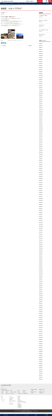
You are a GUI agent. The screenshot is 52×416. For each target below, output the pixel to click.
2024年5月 (40, 86)
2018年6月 (40, 211)
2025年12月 (41, 52)
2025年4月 (40, 68)
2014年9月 (40, 300)
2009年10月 (41, 352)
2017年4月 (40, 239)
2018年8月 (40, 207)
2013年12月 (41, 308)
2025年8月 (40, 60)
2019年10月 (41, 179)
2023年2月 (40, 106)
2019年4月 (40, 191)
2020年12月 (41, 151)
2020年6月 (40, 163)
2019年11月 (41, 177)
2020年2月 (40, 171)
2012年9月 (40, 324)
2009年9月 (40, 354)
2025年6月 (40, 64)
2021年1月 (40, 149)
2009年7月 (40, 358)
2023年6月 (40, 102)
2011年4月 (40, 330)
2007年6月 (40, 374)
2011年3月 (40, 332)
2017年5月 (40, 237)
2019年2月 (40, 195)
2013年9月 (40, 310)
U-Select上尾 (12, 394)
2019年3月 (40, 193)
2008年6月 (40, 366)
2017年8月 (40, 231)
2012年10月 (41, 322)
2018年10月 (41, 203)
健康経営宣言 (19, 406)
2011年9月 (40, 328)
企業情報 (47, 3)
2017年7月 (40, 233)
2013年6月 (40, 314)
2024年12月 (41, 76)
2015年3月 (40, 288)
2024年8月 (40, 80)
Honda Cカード (11, 405)
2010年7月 (40, 346)
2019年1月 (40, 197)
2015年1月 (40, 292)
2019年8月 (40, 183)
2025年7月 (40, 62)
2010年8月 (40, 344)
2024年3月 (40, 90)
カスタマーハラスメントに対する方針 (22, 403)
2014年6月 (40, 306)
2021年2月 (40, 147)
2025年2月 (40, 72)
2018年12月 (41, 199)
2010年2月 (40, 350)
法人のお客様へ (19, 401)
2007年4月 (40, 376)
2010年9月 (40, 342)
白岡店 (11, 391)
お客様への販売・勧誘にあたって (21, 402)
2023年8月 (40, 98)
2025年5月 (40, 66)
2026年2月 (40, 48)
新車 (11, 3)
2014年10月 (41, 298)
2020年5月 (40, 165)
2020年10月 (41, 155)
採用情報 (40, 1)
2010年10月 (41, 340)
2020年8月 (40, 159)
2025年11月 (41, 54)
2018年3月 (40, 217)
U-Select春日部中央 (25, 394)
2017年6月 (40, 235)
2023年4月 (40, 104)
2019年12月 (41, 175)
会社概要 (19, 400)
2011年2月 (40, 334)
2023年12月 (41, 92)
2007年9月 (40, 370)
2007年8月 (40, 372)
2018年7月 (40, 209)
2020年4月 (40, 167)
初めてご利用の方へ (30, 1)
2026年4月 (40, 44)
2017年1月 (40, 245)
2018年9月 (40, 205)
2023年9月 (40, 96)
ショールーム (4, 3)
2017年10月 (41, 227)
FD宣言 (19, 404)
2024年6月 (40, 84)
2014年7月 (40, 304)
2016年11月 (41, 249)
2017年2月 (40, 243)
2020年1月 (40, 173)
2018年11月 (41, 201)
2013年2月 (40, 318)
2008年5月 (40, 368)
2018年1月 (40, 221)
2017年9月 (40, 229)
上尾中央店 (3, 391)
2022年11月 (41, 112)
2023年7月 (40, 100)
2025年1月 (40, 74)
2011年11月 (41, 326)
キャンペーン (26, 3)
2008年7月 (40, 364)
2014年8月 (40, 302)
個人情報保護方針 (20, 405)
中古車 (19, 3)
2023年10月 (41, 94)
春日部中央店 (7, 391)
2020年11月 (41, 153)
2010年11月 (41, 338)
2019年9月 (40, 181)
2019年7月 (40, 185)
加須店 (19, 391)
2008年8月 (40, 362)
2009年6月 (40, 360)
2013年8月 (40, 312)
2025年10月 (41, 56)
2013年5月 (40, 316)
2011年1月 (40, 336)
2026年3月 (40, 46)
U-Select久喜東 (20, 394)
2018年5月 (40, 213)
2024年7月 (40, 82)
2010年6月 (40, 348)
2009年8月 (40, 356)
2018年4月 (40, 215)
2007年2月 (40, 380)
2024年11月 (41, 78)
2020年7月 (40, 161)
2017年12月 (41, 223)
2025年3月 (40, 70)
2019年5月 (40, 189)
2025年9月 (40, 58)
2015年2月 (40, 290)
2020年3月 (40, 169)
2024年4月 (40, 88)
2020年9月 (40, 157)
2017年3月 (40, 241)
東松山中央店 (7, 394)
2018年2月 (40, 219)
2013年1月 (40, 320)
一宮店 (40, 391)
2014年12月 (41, 294)
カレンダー (46, 1)
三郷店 (2, 394)
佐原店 (32, 391)
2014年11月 (41, 296)
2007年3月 (40, 378)
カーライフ (40, 3)
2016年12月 (41, 247)
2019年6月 (40, 187)
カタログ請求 (50, 1)
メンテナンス (33, 3)
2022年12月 (41, 110)
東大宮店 (24, 391)
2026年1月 (40, 50)
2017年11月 (41, 225)
